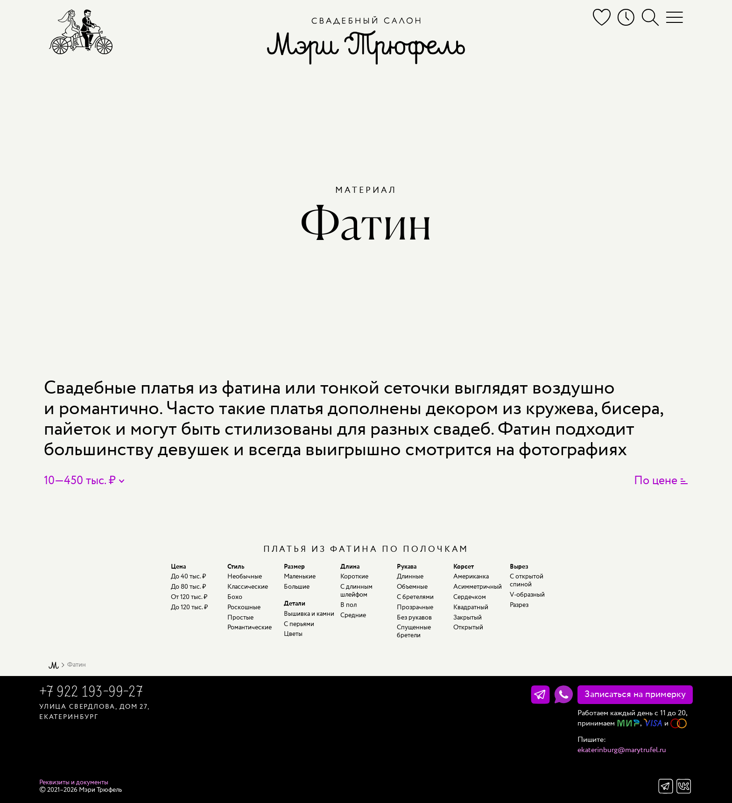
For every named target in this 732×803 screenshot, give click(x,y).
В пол (348, 605)
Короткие (354, 576)
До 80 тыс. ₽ (188, 587)
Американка (471, 576)
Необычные (244, 576)
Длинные (410, 576)
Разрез (519, 605)
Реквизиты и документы (73, 782)
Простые (240, 617)
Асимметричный (477, 587)
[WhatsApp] (563, 694)
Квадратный (470, 607)
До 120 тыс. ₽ (189, 607)
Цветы (293, 634)
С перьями (299, 624)
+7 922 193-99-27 (91, 692)
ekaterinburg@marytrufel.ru (621, 750)
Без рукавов (414, 617)
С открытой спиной (526, 580)
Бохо (234, 597)
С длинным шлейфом (356, 590)
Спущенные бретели (414, 631)
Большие (297, 587)
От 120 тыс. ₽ (189, 597)
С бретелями (415, 597)
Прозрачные (415, 607)
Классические (247, 587)
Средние (353, 615)
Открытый (468, 627)
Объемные (412, 587)
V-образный (527, 594)
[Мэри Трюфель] (81, 31)
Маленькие (300, 576)
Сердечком (469, 597)
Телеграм (665, 786)
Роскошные (243, 607)
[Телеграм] (540, 694)
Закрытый (467, 617)
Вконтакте (683, 786)
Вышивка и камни (309, 614)
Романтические (249, 627)
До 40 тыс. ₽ (188, 576)
